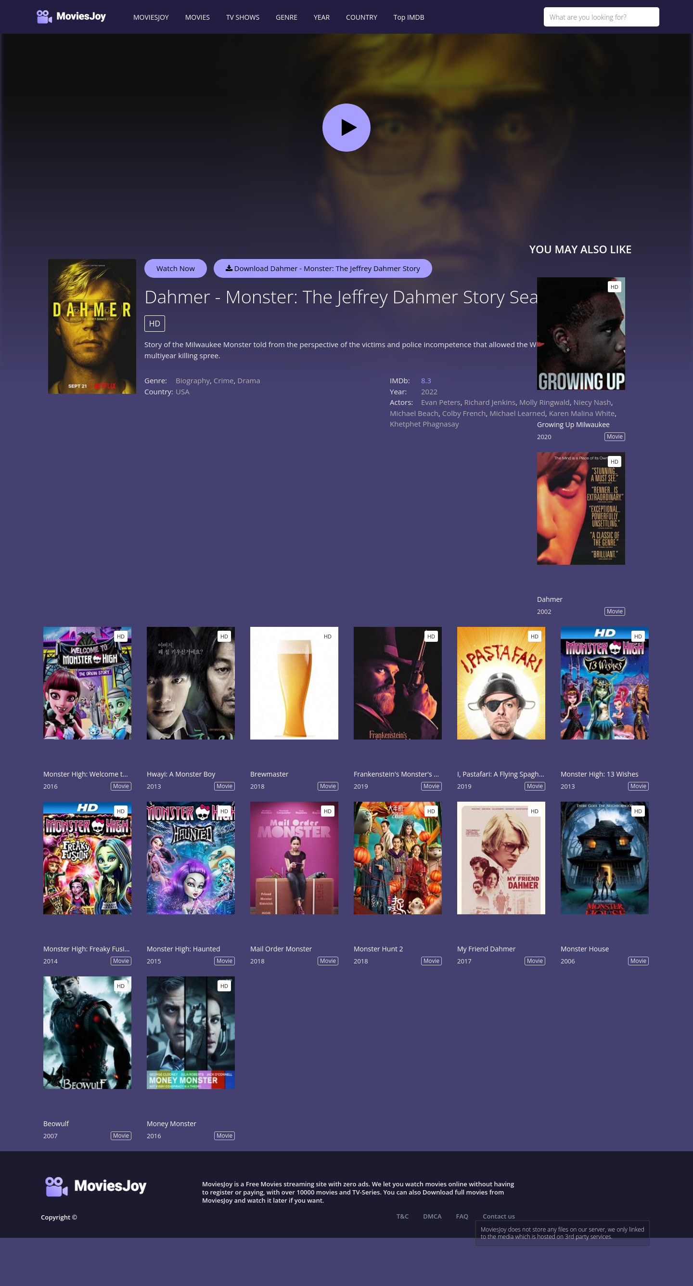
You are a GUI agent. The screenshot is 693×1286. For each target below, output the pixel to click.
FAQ (462, 1216)
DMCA (432, 1216)
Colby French (464, 413)
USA (183, 391)
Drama (248, 380)
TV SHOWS (242, 17)
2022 (429, 391)
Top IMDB (409, 17)
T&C (403, 1216)
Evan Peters (441, 402)
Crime (224, 380)
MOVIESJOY (151, 17)
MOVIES (197, 17)
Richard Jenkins (490, 402)
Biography (193, 380)
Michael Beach (414, 413)
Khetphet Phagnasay (424, 424)
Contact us (499, 1216)
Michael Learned (517, 413)
